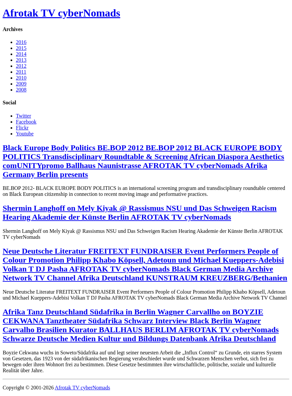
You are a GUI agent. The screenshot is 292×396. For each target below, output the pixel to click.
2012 (21, 66)
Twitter (23, 116)
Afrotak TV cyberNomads (61, 13)
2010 (21, 78)
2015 (21, 48)
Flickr (22, 127)
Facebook (26, 122)
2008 (21, 89)
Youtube (25, 133)
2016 (21, 42)
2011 (21, 72)
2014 (21, 54)
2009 (21, 84)
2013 (21, 60)
